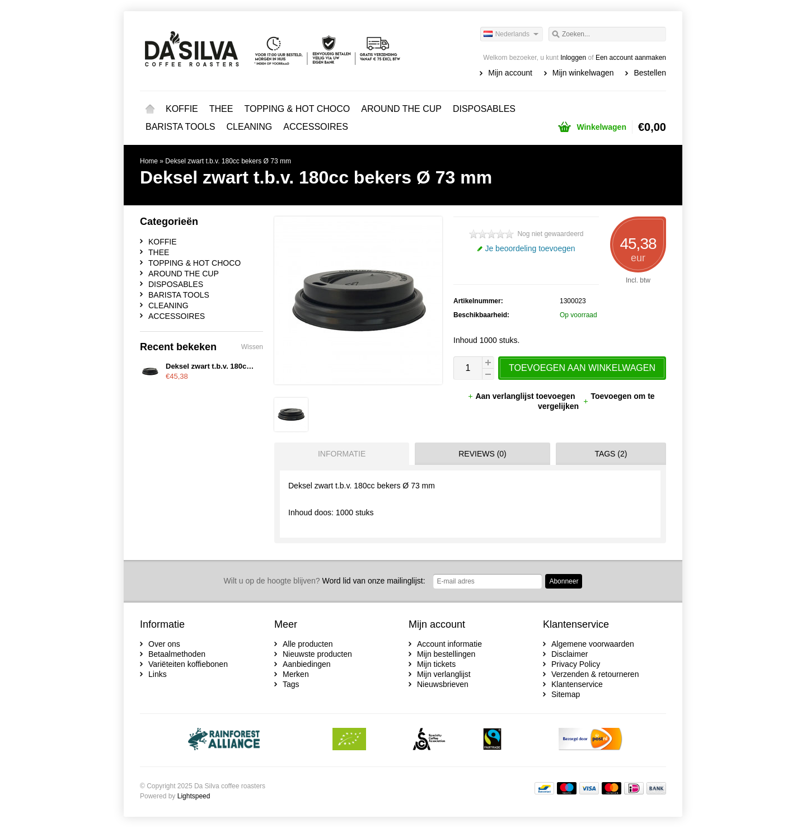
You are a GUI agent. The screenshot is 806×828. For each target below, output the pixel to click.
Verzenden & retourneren (595, 674)
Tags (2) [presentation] (610, 453)
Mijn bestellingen (446, 654)
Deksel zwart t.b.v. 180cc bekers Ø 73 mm (228, 161)
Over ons (164, 643)
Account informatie (449, 643)
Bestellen (650, 72)
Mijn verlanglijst (444, 674)
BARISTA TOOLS (180, 126)
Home (150, 109)
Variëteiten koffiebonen (188, 664)
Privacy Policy (575, 664)
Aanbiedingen (307, 664)
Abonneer (563, 581)
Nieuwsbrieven (442, 684)
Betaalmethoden (176, 654)
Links (157, 674)
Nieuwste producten (317, 654)
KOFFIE (182, 109)
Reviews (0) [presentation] (482, 453)
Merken (296, 674)
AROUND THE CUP (401, 109)
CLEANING (250, 126)
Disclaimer (569, 654)
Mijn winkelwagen (583, 72)
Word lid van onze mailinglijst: (324, 580)
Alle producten (308, 643)
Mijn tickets (436, 664)
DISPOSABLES (484, 109)
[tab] (339, 454)
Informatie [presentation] (341, 453)
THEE (221, 109)
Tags (291, 684)
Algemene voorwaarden (592, 643)
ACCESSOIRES (315, 126)
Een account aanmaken (631, 58)
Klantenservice (577, 684)
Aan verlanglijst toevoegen (522, 396)
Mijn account (510, 72)
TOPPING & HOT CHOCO (297, 109)
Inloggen (573, 58)
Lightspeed (193, 796)
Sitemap (565, 694)
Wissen (252, 347)
